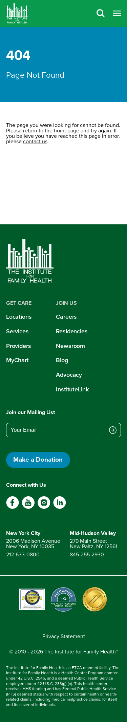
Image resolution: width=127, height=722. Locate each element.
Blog (62, 360)
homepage (66, 130)
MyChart (17, 360)
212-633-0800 (23, 554)
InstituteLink (72, 389)
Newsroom (70, 345)
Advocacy (69, 374)
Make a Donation (38, 459)
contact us (35, 141)
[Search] (101, 13)
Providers (18, 345)
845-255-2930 (87, 554)
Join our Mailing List (30, 412)
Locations (19, 316)
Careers (66, 316)
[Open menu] (117, 13)
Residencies (72, 331)
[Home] (17, 13)
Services (17, 331)
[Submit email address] (113, 431)
